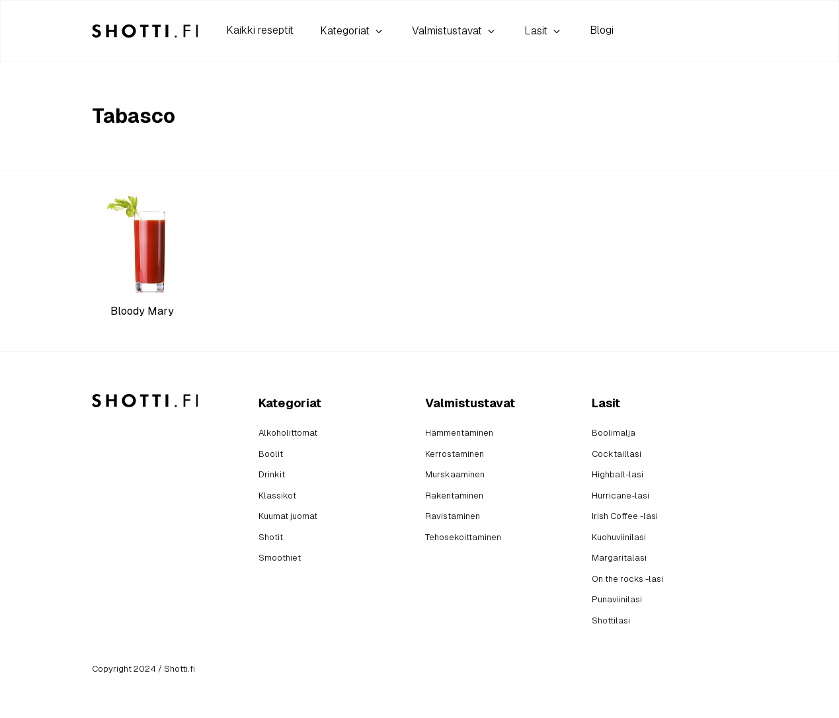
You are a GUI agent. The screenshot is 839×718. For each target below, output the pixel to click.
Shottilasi (611, 620)
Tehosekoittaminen (463, 537)
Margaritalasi (619, 558)
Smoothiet (280, 558)
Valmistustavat (455, 31)
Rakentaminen (454, 495)
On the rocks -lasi (627, 579)
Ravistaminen (452, 516)
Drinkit (272, 474)
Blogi (602, 30)
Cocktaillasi (616, 454)
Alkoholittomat (288, 433)
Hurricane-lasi (620, 495)
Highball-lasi (617, 474)
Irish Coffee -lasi (625, 516)
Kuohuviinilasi (619, 537)
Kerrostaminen (454, 454)
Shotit (271, 537)
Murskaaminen (455, 474)
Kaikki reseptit (260, 30)
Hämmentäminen (459, 433)
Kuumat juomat (288, 516)
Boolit (271, 454)
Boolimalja (613, 433)
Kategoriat (352, 31)
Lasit (543, 31)
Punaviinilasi (617, 599)
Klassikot (277, 495)
